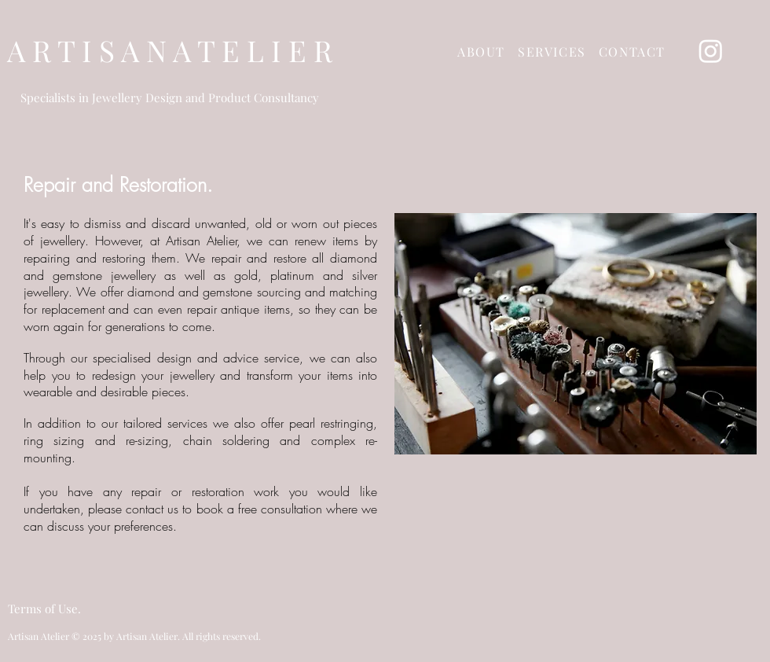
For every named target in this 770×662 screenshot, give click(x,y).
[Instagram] (710, 50)
